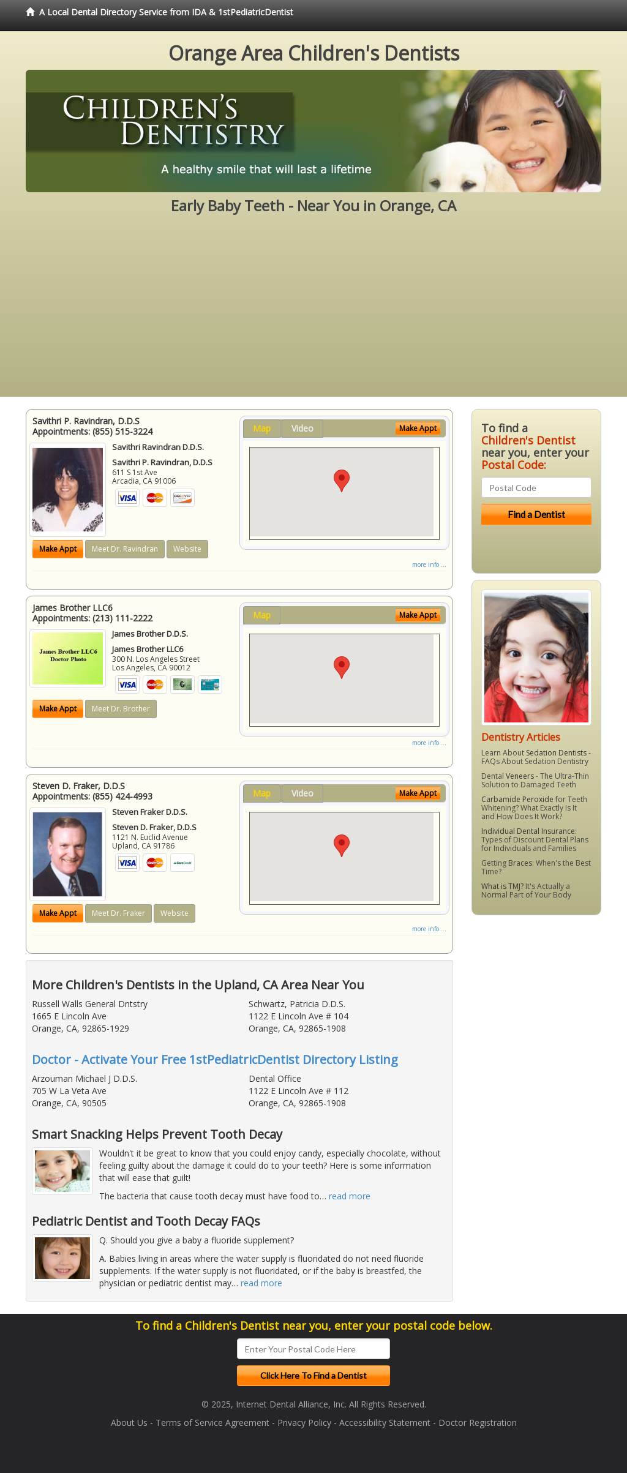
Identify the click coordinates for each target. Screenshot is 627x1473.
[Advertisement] (313, 311)
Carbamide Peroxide (517, 799)
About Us (129, 1422)
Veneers (520, 776)
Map (262, 428)
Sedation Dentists (556, 753)
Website (187, 549)
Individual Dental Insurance (528, 831)
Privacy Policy (304, 1422)
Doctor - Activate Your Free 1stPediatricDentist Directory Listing (215, 1059)
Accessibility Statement (384, 1422)
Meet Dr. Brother (121, 708)
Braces (520, 863)
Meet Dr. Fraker (118, 913)
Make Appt (58, 549)
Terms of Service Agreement (212, 1422)
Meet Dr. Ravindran (125, 549)
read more (349, 1196)
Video (302, 428)
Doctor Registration (477, 1422)
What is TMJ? (502, 886)
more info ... (429, 564)
